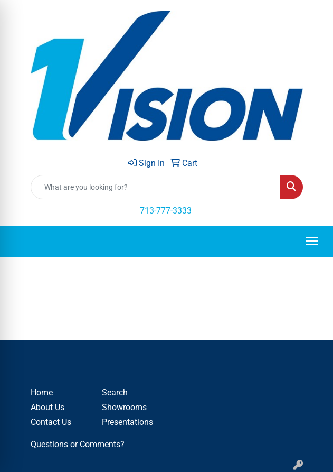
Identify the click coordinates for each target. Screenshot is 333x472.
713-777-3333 (166, 211)
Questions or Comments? (78, 444)
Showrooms (124, 407)
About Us (47, 407)
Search (115, 392)
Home (42, 392)
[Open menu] (311, 241)
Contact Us (51, 422)
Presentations (127, 422)
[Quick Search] (156, 187)
